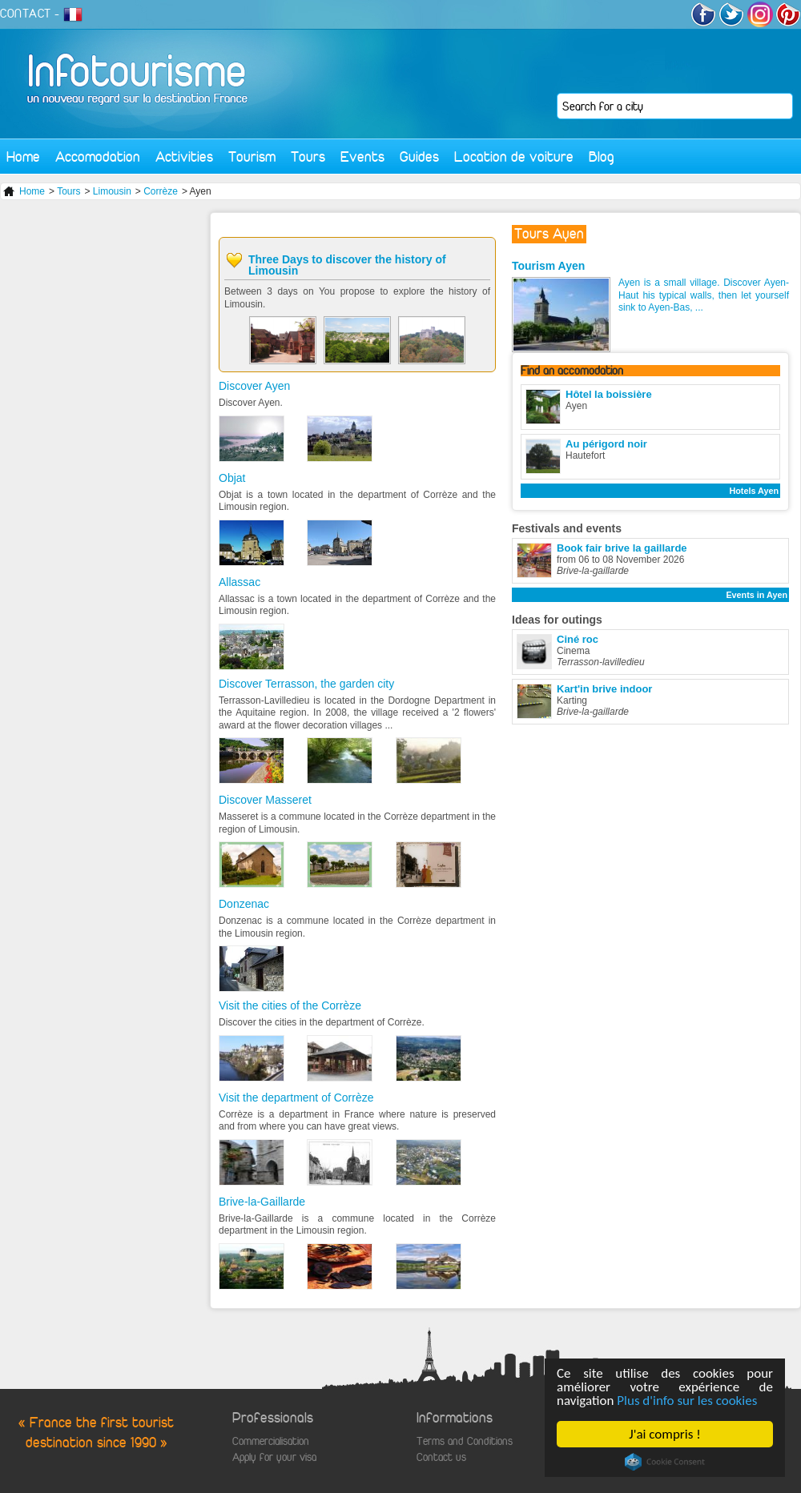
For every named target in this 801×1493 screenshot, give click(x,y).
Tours (308, 156)
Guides (419, 156)
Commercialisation (270, 1441)
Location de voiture (514, 156)
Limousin (112, 191)
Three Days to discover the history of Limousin (347, 265)
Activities (184, 156)
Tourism (252, 156)
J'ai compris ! (664, 1434)
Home (23, 156)
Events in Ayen (756, 595)
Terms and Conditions (465, 1441)
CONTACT (25, 13)
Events (362, 156)
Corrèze (160, 191)
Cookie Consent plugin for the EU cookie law (665, 1462)
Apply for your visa (274, 1457)
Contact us (441, 1457)
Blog (601, 156)
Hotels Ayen (754, 491)
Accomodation (97, 156)
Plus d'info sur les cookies (687, 1400)
